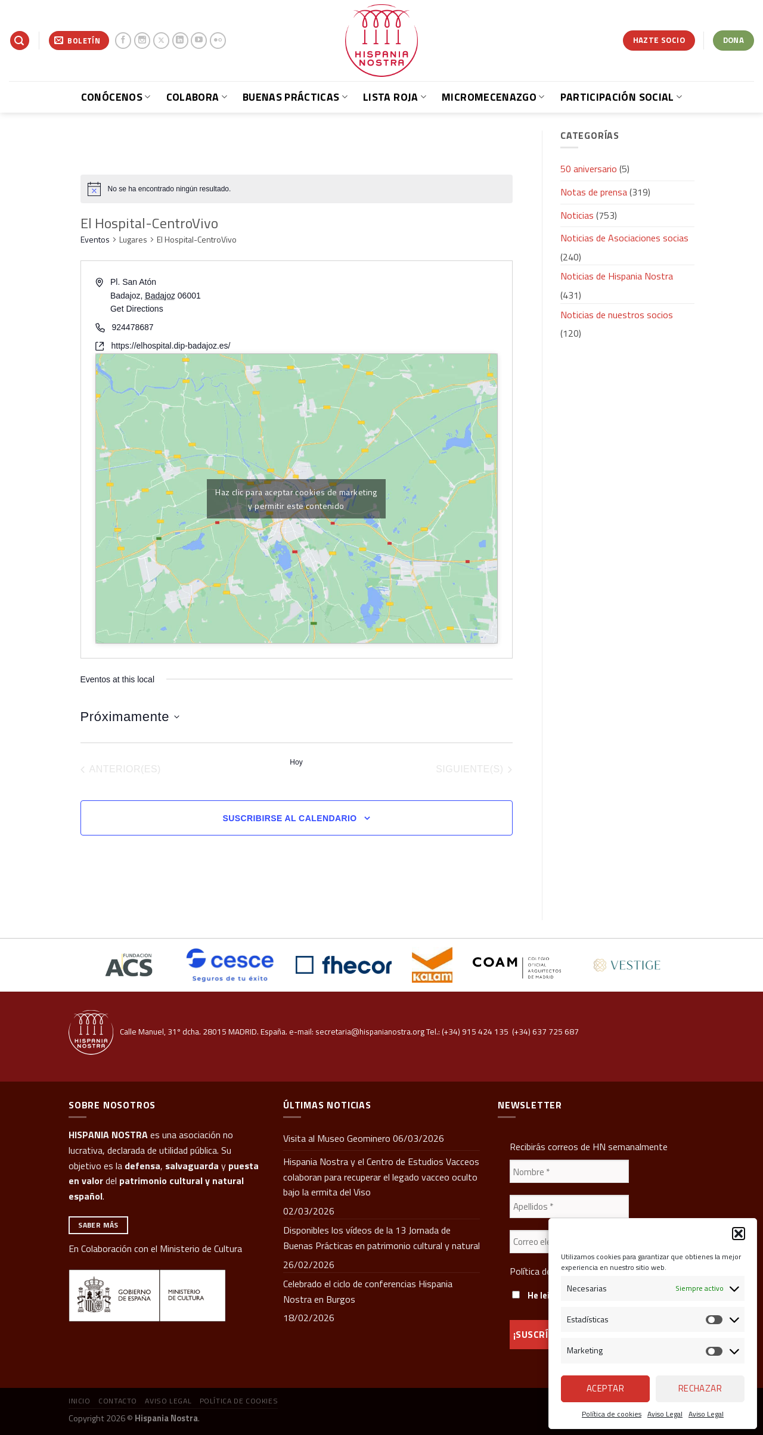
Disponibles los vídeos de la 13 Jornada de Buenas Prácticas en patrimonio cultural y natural (381, 1238)
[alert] (296, 189)
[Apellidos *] (569, 1206)
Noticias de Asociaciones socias (624, 238)
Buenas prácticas (295, 97)
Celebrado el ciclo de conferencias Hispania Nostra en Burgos (367, 1291)
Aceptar (605, 1388)
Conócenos (116, 97)
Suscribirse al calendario (289, 818)
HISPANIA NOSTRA (108, 1135)
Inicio (80, 1400)
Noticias (577, 215)
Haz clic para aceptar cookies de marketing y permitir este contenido (296, 499)
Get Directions (136, 308)
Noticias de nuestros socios (616, 315)
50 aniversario (588, 168)
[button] (739, 1234)
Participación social (621, 97)
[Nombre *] (569, 1171)
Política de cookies (611, 1414)
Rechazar (700, 1388)
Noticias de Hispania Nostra (616, 276)
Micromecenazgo (493, 97)
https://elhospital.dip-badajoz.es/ (171, 345)
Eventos (95, 240)
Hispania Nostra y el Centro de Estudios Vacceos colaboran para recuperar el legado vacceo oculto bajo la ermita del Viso (381, 1176)
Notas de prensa (593, 192)
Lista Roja (394, 97)
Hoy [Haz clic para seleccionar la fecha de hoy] (296, 762)
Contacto (117, 1400)
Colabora (196, 97)
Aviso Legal (665, 1414)
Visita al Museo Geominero (336, 1138)
